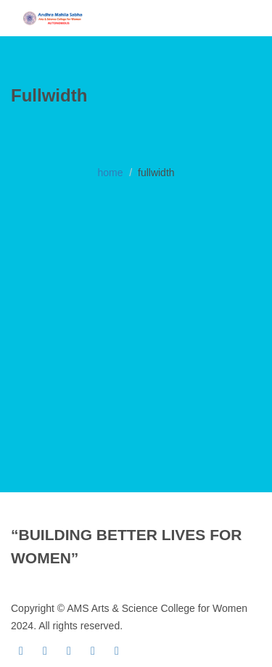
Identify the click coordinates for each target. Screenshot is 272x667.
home (110, 172)
